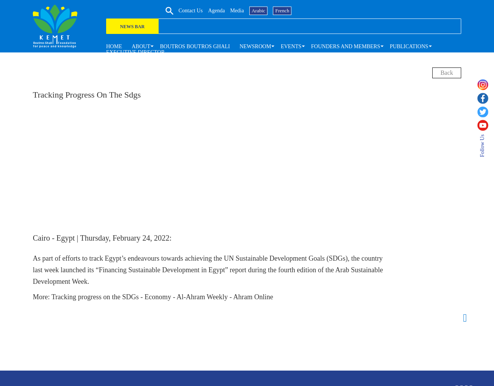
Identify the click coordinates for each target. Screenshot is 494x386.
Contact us (360, 10)
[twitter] (485, 112)
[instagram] (485, 85)
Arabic (428, 10)
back (446, 72)
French (452, 10)
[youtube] (485, 125)
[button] (141, 46)
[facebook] (485, 98)
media (407, 10)
